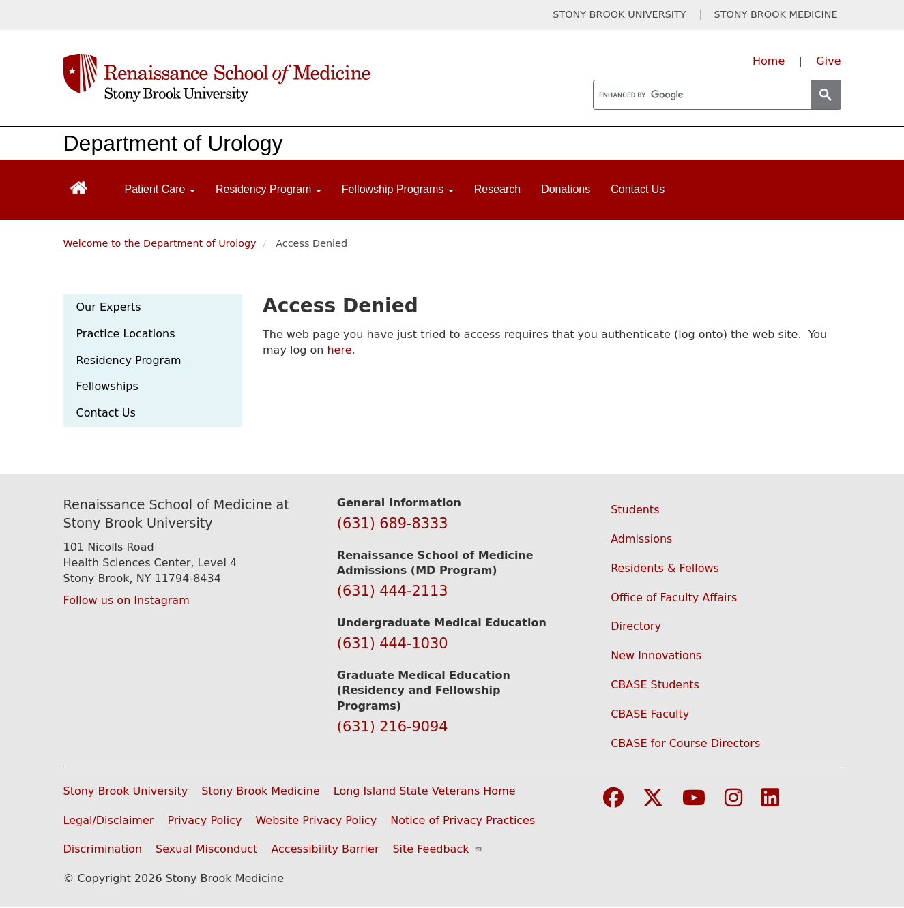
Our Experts (108, 307)
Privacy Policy (204, 820)
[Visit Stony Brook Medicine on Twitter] (653, 798)
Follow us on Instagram (126, 600)
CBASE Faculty (650, 714)
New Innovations (656, 655)
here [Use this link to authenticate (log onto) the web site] (339, 350)
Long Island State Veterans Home (425, 791)
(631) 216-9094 (392, 726)
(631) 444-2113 (392, 591)
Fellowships (107, 386)
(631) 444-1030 (392, 643)
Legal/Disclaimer (108, 820)
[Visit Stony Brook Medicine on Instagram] (733, 798)
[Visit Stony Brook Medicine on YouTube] (693, 798)
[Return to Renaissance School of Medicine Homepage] (78, 186)
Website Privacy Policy (316, 820)
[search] (701, 95)
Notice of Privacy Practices (462, 820)
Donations (565, 189)
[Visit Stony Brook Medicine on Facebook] (613, 798)
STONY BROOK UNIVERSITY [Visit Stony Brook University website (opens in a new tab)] (619, 15)
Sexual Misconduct (206, 849)
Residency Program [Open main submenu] (268, 189)
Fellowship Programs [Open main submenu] (398, 189)
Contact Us (638, 189)
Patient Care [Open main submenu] (160, 189)
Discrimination (103, 849)
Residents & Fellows (665, 568)
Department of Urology (173, 143)
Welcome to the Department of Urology (160, 243)
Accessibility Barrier (325, 849)
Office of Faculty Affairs (674, 597)
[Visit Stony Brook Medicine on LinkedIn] (770, 798)
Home (769, 61)
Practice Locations (125, 333)
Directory (636, 626)
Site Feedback (437, 849)
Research (497, 189)
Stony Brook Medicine (260, 791)
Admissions (641, 538)
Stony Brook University (125, 791)
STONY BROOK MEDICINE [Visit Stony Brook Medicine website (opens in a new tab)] (776, 15)
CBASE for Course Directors (685, 743)
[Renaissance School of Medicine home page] (311, 78)
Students (635, 509)
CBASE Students (655, 684)
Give (828, 61)
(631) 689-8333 (392, 523)
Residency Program (128, 360)
